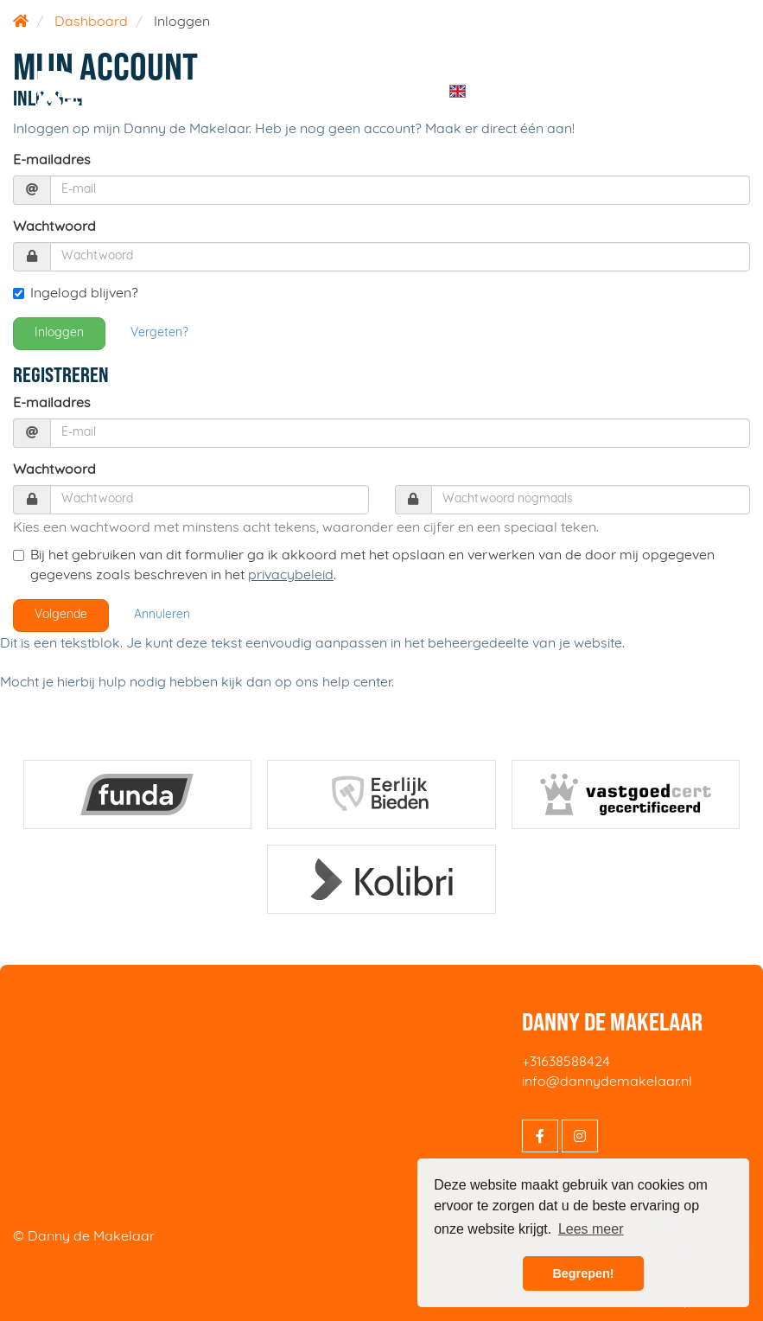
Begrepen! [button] (583, 1273)
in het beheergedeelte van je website (506, 644)
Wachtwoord (54, 227)
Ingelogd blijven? (75, 294)
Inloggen (59, 333)
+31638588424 (566, 1062)
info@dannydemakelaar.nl (607, 1082)
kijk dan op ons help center (306, 683)
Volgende (61, 615)
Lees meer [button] (591, 1229)
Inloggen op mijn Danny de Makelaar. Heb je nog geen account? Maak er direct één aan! (294, 130)
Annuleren (162, 615)
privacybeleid (291, 576)
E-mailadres (52, 161)
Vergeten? (159, 333)
